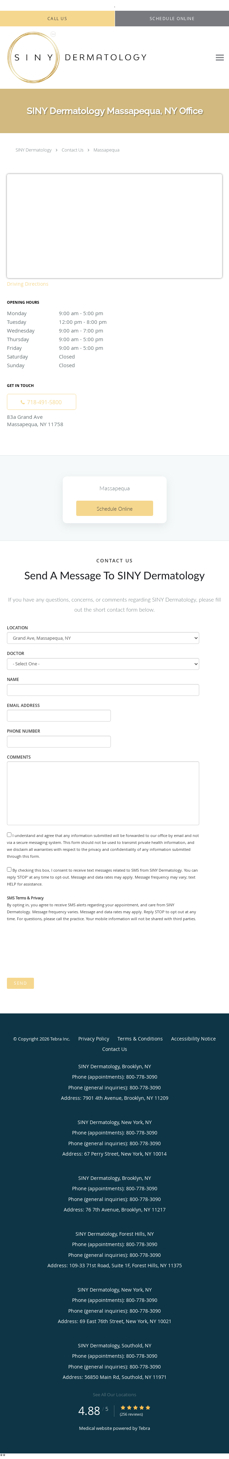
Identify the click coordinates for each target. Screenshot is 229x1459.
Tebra (144, 1428)
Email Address (23, 705)
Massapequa (107, 150)
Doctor (15, 653)
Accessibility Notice (193, 1038)
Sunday (67, 365)
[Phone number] (41, 402)
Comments (19, 757)
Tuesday (67, 321)
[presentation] (59, 950)
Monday (67, 313)
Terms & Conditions (140, 1038)
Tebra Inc (59, 1039)
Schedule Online (115, 509)
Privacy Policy (93, 1038)
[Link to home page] (106, 58)
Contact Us (72, 150)
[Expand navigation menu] (220, 57)
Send (20, 983)
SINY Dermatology (34, 150)
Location (17, 628)
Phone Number (23, 731)
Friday (67, 347)
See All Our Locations (114, 1394)
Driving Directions (28, 283)
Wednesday (67, 330)
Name (13, 679)
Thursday (67, 339)
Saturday (67, 356)
